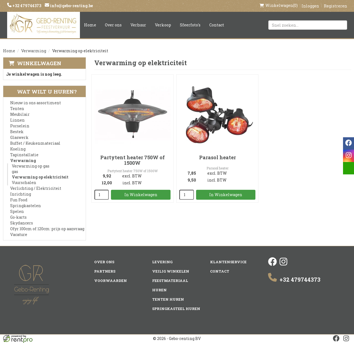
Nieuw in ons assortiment (35, 102)
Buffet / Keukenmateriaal (35, 143)
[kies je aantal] (101, 195)
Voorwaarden (110, 280)
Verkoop (163, 25)
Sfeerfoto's (190, 25)
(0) (279, 5)
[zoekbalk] (307, 25)
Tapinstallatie (24, 154)
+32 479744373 (26, 5)
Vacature (18, 234)
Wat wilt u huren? (43, 91)
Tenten (17, 108)
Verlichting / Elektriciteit (35, 188)
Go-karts (18, 217)
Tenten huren (168, 299)
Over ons (113, 25)
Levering (162, 261)
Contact (216, 25)
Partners (104, 271)
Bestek (17, 131)
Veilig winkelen (170, 271)
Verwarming (33, 50)
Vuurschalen (24, 182)
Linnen (17, 120)
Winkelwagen (39, 63)
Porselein (19, 125)
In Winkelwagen (140, 194)
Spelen (17, 211)
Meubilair (20, 114)
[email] (348, 168)
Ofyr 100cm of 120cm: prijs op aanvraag (47, 228)
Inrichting (20, 194)
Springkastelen (25, 205)
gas (15, 171)
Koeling (18, 149)
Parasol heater (217, 157)
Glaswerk (19, 137)
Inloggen (310, 6)
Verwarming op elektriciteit (40, 177)
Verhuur (138, 25)
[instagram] (283, 264)
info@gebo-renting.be (71, 5)
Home (90, 25)
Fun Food (18, 199)
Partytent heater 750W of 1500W (132, 160)
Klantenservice (228, 261)
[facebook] (272, 264)
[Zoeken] (340, 25)
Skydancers (21, 223)
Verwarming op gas (30, 166)
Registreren (335, 6)
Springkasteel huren (176, 308)
